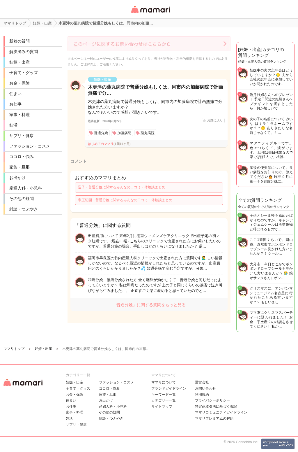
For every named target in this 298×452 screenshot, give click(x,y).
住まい (15, 93)
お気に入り (215, 120)
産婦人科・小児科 (25, 188)
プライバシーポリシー (212, 400)
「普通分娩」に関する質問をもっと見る (149, 304)
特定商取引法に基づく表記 (216, 406)
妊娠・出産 (19, 62)
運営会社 (202, 382)
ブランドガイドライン (168, 388)
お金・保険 (19, 83)
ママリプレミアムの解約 (214, 418)
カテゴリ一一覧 (163, 400)
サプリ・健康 (21, 135)
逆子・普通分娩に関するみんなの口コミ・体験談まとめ (121, 187)
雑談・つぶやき (23, 209)
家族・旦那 (19, 167)
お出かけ (17, 177)
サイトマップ (161, 406)
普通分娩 (101, 133)
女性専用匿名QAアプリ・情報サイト (150, 13)
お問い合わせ (205, 388)
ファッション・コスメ (29, 146)
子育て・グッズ (23, 72)
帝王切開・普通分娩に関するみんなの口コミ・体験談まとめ (125, 200)
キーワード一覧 (163, 395)
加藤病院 (124, 133)
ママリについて (163, 382)
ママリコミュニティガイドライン (221, 412)
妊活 (13, 125)
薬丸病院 (148, 133)
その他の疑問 (21, 198)
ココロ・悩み (21, 156)
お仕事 (15, 104)
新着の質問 (19, 41)
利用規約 (202, 395)
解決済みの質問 (23, 51)
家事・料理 (19, 114)
